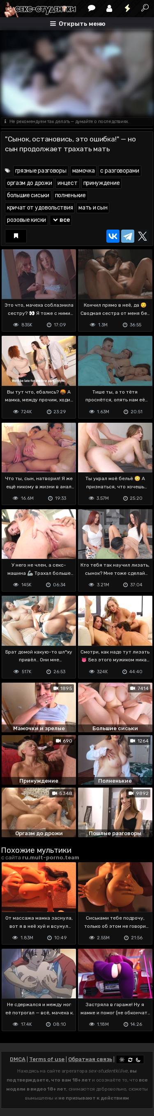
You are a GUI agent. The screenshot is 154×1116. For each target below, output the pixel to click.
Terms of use (46, 1059)
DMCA (17, 1059)
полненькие (70, 195)
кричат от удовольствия (40, 207)
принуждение (101, 183)
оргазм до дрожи (29, 183)
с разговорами (119, 170)
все (61, 219)
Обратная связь (90, 1059)
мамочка (83, 170)
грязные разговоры (41, 170)
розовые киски (26, 219)
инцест (67, 183)
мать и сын (92, 207)
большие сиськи (28, 195)
